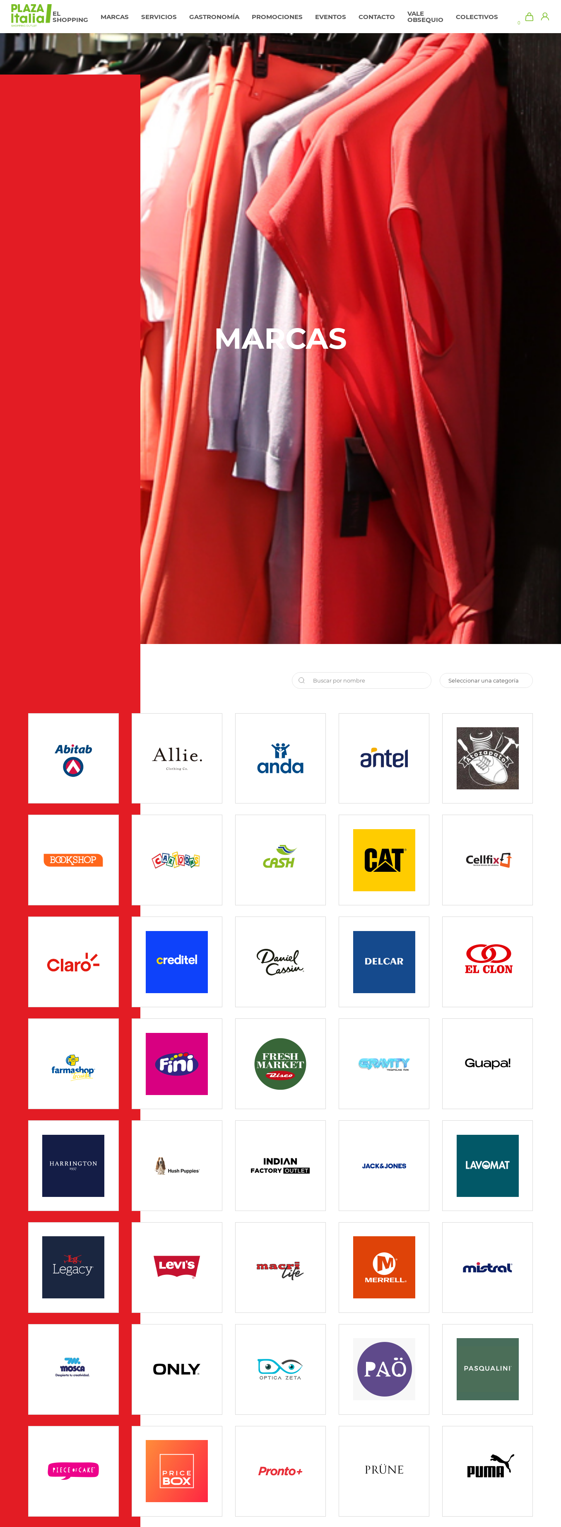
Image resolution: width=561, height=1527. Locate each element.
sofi (486, 680)
